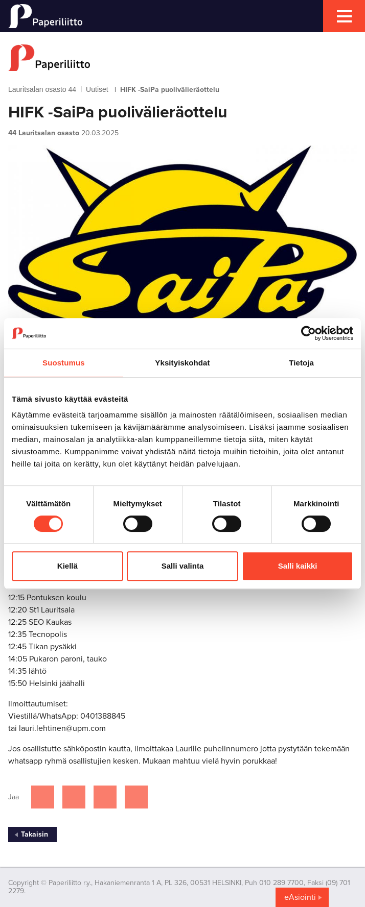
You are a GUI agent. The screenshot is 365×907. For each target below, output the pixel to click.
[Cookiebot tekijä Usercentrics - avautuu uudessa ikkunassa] (308, 333)
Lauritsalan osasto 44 (42, 89)
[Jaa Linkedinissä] (105, 797)
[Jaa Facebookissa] (42, 797)
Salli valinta (183, 565)
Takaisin (34, 834)
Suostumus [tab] (63, 362)
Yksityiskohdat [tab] (182, 362)
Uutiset (97, 89)
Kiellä (67, 565)
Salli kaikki (297, 565)
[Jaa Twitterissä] (73, 797)
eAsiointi (300, 897)
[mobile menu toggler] (344, 16)
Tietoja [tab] (301, 362)
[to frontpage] (182, 57)
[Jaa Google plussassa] (136, 797)
